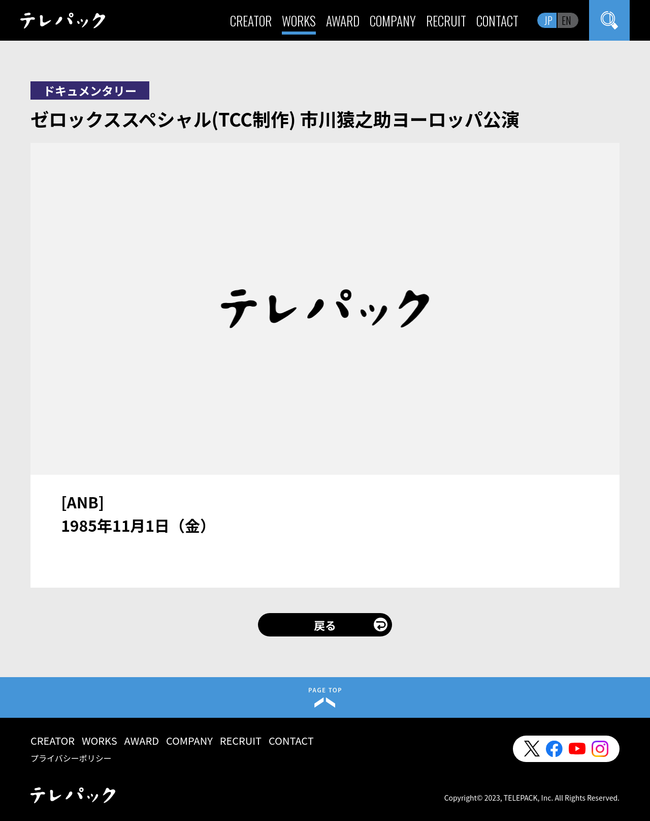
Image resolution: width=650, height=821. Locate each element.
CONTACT (497, 20)
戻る (325, 625)
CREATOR (251, 20)
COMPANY (393, 20)
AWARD (343, 20)
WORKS (299, 20)
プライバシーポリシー (71, 758)
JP (548, 20)
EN (566, 20)
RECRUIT (446, 20)
